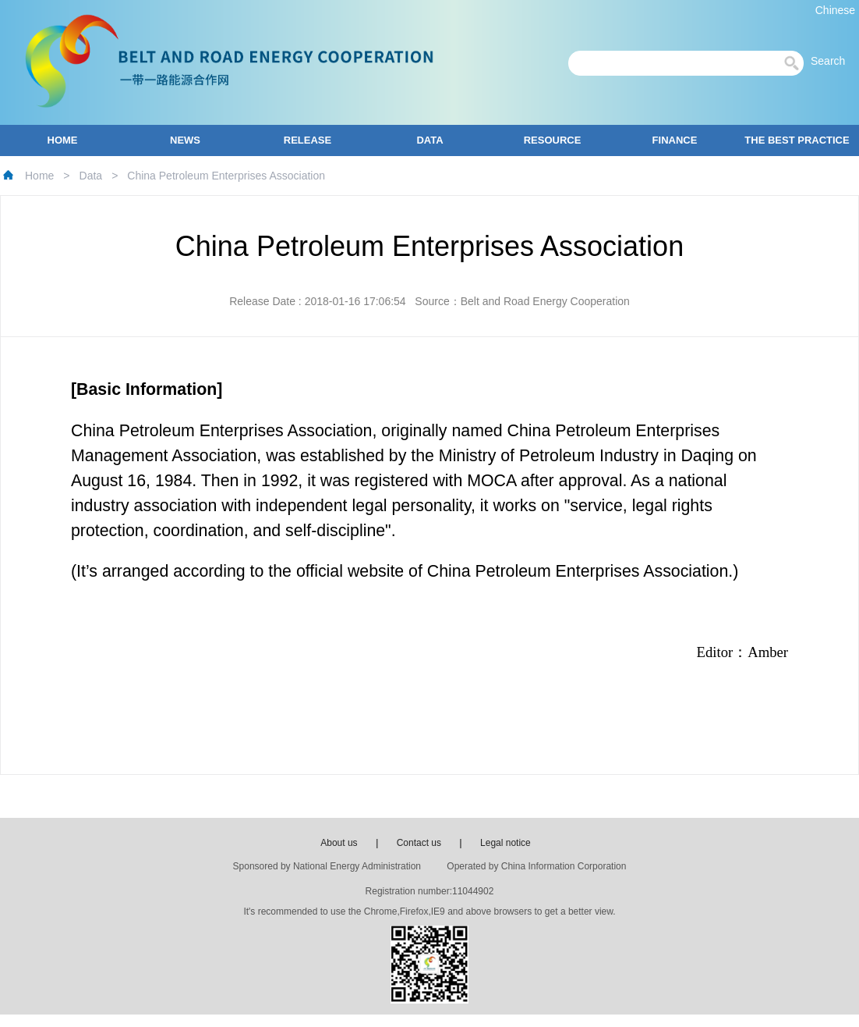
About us (338, 842)
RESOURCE (553, 140)
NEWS (185, 140)
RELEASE (307, 140)
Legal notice (505, 842)
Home (39, 175)
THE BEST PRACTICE (796, 140)
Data (91, 175)
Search (832, 61)
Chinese (835, 10)
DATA (429, 140)
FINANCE (675, 140)
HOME (63, 140)
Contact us (419, 842)
